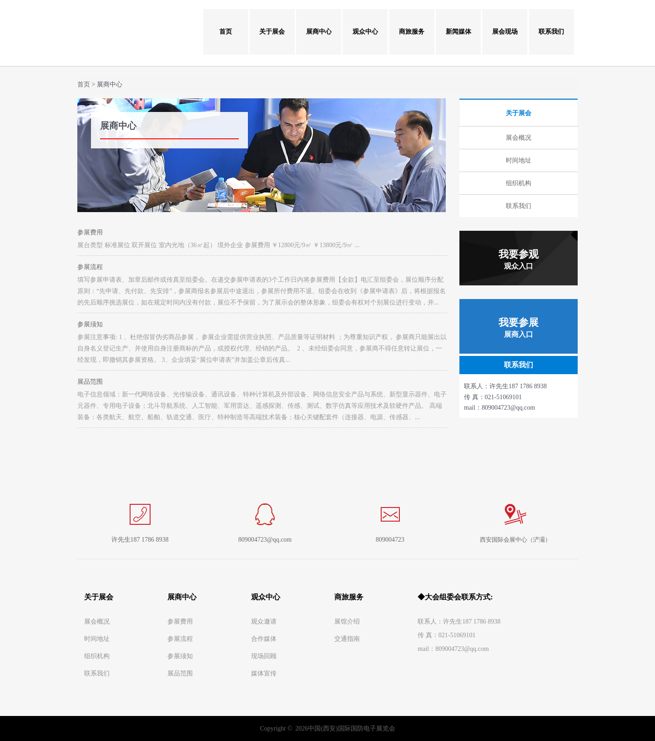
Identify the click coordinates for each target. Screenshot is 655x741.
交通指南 (347, 638)
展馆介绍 (347, 621)
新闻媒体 (458, 31)
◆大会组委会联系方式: (455, 597)
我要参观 (519, 259)
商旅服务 (411, 31)
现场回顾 (264, 656)
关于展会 (272, 31)
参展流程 (90, 267)
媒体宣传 (264, 673)
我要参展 (519, 327)
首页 (225, 31)
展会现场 (505, 31)
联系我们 (551, 31)
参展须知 (90, 324)
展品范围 (90, 381)
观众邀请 (264, 621)
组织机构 (97, 656)
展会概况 (97, 621)
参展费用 (90, 232)
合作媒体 (264, 638)
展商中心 (319, 31)
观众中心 (365, 31)
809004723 (390, 539)
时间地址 (97, 638)
